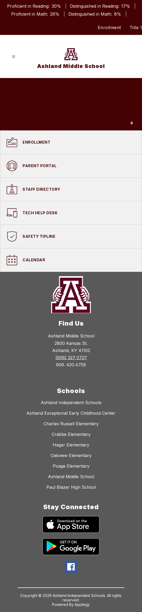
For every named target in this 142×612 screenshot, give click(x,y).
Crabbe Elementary (71, 434)
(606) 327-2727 (71, 357)
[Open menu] (14, 57)
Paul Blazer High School (71, 487)
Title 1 (136, 27)
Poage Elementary (71, 466)
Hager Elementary (71, 444)
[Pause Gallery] (131, 123)
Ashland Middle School (71, 476)
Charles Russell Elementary (71, 423)
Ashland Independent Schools (71, 402)
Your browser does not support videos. (71, 104)
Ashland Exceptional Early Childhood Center (71, 413)
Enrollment (109, 27)
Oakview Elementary (71, 455)
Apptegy (82, 604)
